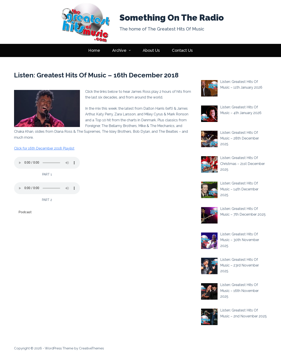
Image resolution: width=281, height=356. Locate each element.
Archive (122, 50)
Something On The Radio (171, 18)
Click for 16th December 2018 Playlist (44, 148)
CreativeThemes (91, 348)
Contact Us (182, 50)
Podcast (25, 212)
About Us (151, 50)
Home (94, 50)
